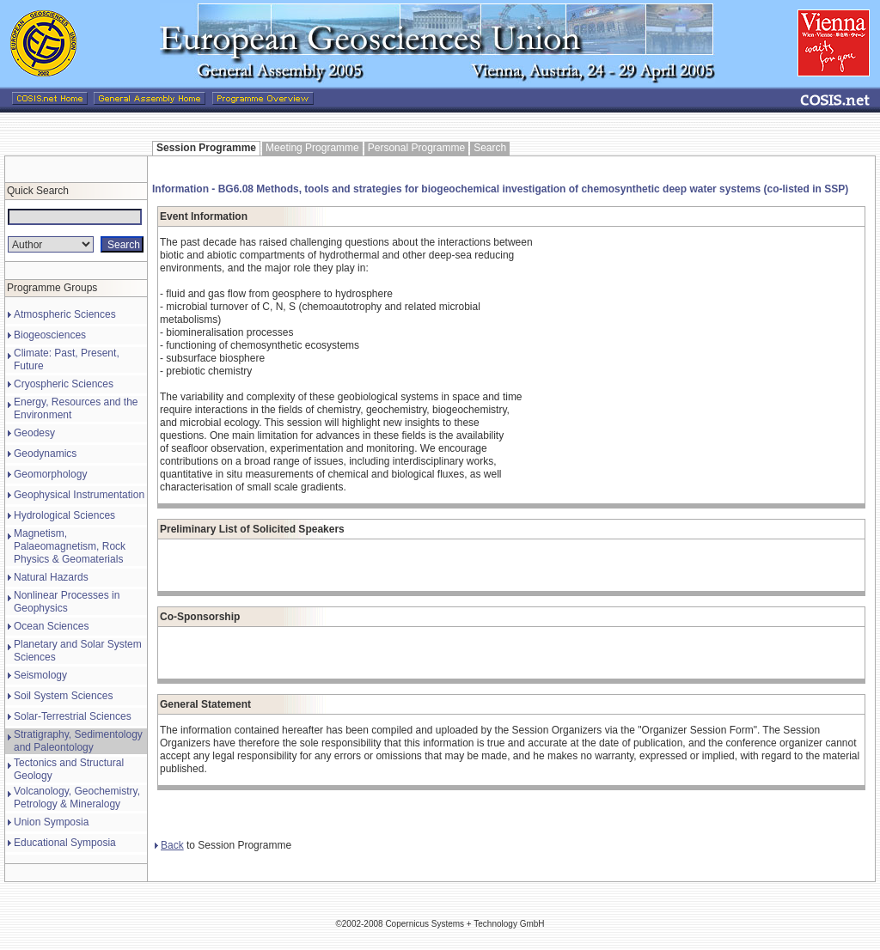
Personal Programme (416, 148)
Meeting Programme (312, 148)
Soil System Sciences (63, 696)
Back (169, 845)
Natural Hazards (51, 577)
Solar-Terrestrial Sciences (72, 716)
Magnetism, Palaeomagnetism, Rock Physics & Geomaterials (69, 546)
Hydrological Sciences (64, 515)
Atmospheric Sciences (65, 314)
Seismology (40, 675)
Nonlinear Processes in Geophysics (66, 601)
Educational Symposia (65, 843)
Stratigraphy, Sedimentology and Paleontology (78, 740)
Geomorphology (50, 474)
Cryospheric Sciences (63, 384)
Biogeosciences (50, 335)
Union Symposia (51, 822)
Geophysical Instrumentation (79, 495)
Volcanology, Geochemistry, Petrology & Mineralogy (77, 797)
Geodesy (34, 433)
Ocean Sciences (51, 626)
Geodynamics (45, 454)
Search (490, 148)
